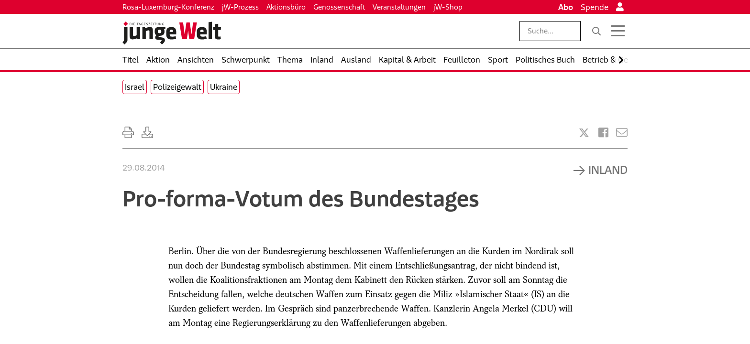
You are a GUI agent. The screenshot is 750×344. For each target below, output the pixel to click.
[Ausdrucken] (128, 133)
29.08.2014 (143, 167)
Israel (134, 87)
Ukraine (223, 87)
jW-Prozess (240, 6)
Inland (608, 169)
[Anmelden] (620, 7)
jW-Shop (448, 6)
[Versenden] (622, 133)
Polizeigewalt (177, 87)
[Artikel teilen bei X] (584, 133)
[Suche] (596, 31)
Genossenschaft (339, 6)
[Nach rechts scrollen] (621, 60)
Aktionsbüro (286, 6)
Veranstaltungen (399, 6)
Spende (594, 7)
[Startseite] (171, 33)
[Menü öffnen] (618, 31)
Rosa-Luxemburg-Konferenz (168, 6)
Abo (565, 7)
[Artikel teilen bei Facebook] (603, 133)
